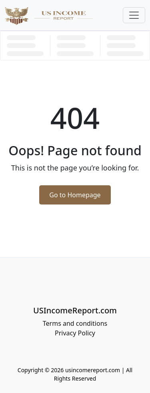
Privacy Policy (75, 333)
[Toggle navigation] (134, 15)
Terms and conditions (75, 323)
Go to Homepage (74, 194)
